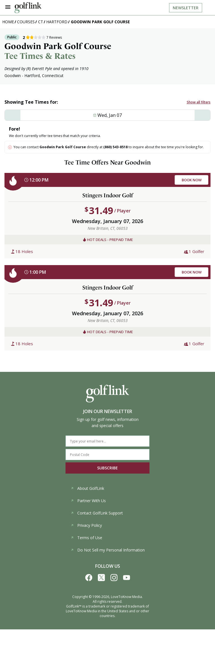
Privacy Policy (86, 525)
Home (8, 21)
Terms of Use (86, 537)
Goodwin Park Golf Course (100, 21)
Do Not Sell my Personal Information (108, 550)
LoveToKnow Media (126, 596)
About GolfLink (87, 488)
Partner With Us (88, 500)
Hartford (56, 21)
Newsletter (185, 7)
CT (40, 21)
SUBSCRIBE (107, 467)
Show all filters (199, 102)
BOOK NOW (192, 179)
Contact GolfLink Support (97, 513)
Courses (26, 21)
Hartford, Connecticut (44, 75)
